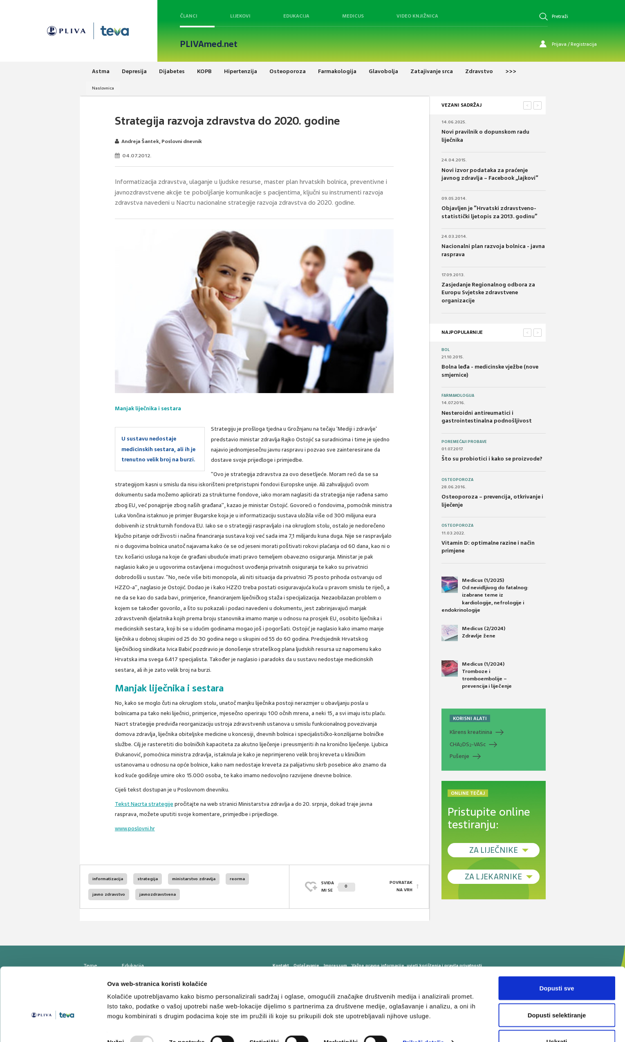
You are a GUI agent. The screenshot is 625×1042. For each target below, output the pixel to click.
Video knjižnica (417, 16)
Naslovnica (103, 88)
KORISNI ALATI (470, 718)
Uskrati (557, 1020)
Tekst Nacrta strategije (144, 804)
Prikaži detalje (423, 1020)
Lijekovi (240, 16)
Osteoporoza (457, 479)
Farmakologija (457, 395)
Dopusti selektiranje (557, 993)
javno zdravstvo (108, 894)
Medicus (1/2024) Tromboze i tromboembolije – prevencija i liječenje (476, 675)
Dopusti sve (556, 966)
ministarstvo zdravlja (193, 878)
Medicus (353, 16)
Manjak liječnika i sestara (148, 408)
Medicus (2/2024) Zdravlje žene (473, 633)
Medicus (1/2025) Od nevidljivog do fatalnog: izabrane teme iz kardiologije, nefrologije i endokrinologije (485, 595)
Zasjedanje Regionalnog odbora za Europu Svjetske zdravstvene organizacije (488, 292)
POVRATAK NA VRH (401, 886)
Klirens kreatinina (471, 732)
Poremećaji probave (464, 441)
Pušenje (459, 756)
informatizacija (107, 878)
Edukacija (296, 16)
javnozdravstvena (157, 894)
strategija (147, 878)
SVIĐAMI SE (338, 886)
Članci (188, 16)
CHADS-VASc (468, 744)
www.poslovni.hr (135, 828)
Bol (445, 349)
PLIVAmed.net (208, 44)
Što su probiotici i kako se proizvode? (491, 458)
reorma (237, 878)
